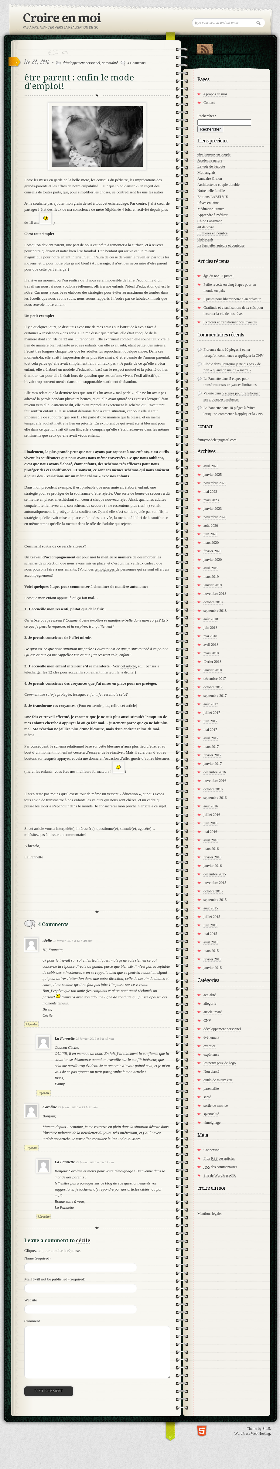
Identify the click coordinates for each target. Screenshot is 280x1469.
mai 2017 (210, 730)
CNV (207, 1020)
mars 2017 (211, 747)
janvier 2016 (212, 866)
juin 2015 (210, 925)
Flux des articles (219, 1158)
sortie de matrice (215, 1105)
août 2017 (210, 704)
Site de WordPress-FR (219, 1175)
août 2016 (210, 806)
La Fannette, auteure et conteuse (220, 245)
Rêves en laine (208, 203)
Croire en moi (62, 18)
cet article (128, 666)
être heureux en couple (213, 154)
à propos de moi (215, 94)
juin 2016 (210, 823)
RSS (204, 48)
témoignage (211, 1122)
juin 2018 (210, 627)
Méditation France (210, 209)
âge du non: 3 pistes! (218, 276)
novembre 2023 (214, 483)
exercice (209, 1046)
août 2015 (210, 908)
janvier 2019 (212, 585)
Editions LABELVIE (212, 197)
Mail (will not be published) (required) (54, 1279)
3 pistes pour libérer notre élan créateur (232, 299)
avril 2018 (210, 644)
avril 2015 (210, 942)
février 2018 (212, 662)
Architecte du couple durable (218, 184)
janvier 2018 (212, 670)
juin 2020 (210, 534)
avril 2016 (210, 840)
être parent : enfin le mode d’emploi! (79, 82)
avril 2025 (210, 466)
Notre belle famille (211, 191)
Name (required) (37, 1258)
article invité (212, 1012)
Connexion (211, 1150)
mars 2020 (211, 542)
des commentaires (220, 1167)
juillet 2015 (211, 917)
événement (211, 1037)
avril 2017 (210, 738)
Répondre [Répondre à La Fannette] (44, 1093)
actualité (209, 995)
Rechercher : (206, 116)
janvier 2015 (212, 968)
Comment (32, 1321)
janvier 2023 (212, 508)
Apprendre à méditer (212, 215)
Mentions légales (209, 1214)
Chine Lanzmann (209, 221)
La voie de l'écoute (211, 166)
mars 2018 (211, 653)
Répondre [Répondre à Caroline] (31, 1148)
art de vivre (205, 227)
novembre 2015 (214, 883)
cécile (83, 1240)
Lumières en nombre (212, 233)
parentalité (110, 63)
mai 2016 (210, 832)
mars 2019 (211, 576)
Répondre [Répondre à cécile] (31, 1024)
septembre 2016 (215, 798)
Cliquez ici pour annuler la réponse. (52, 1250)
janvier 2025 (212, 474)
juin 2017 (210, 721)
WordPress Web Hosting (252, 1433)
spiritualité (211, 1114)
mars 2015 (211, 951)
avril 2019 (210, 568)
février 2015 (212, 959)
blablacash (205, 239)
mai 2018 (210, 636)
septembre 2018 (215, 610)
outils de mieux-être (218, 1080)
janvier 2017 (212, 764)
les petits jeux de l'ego (219, 1063)
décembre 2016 (214, 772)
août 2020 (210, 525)
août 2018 (210, 619)
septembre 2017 (215, 696)
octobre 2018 (213, 602)
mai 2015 (210, 934)
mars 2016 (211, 849)
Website (30, 1300)
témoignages (105, 569)
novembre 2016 (214, 781)
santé (207, 1097)
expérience (211, 1054)
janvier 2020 (212, 559)
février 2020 (212, 551)
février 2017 (212, 755)
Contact (209, 103)
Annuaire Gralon (209, 178)
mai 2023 (210, 491)
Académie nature (209, 160)
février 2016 (212, 857)
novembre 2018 (214, 593)
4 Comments (137, 63)
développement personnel (81, 63)
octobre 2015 (213, 891)
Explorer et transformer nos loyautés (230, 322)
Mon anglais (206, 172)
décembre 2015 (214, 874)
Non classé (211, 1071)
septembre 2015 (215, 900)
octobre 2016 (213, 789)
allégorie (209, 1003)
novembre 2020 (214, 517)
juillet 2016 (211, 815)
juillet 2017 (211, 713)
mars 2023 (211, 500)
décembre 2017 (214, 679)
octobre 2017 (213, 687)
